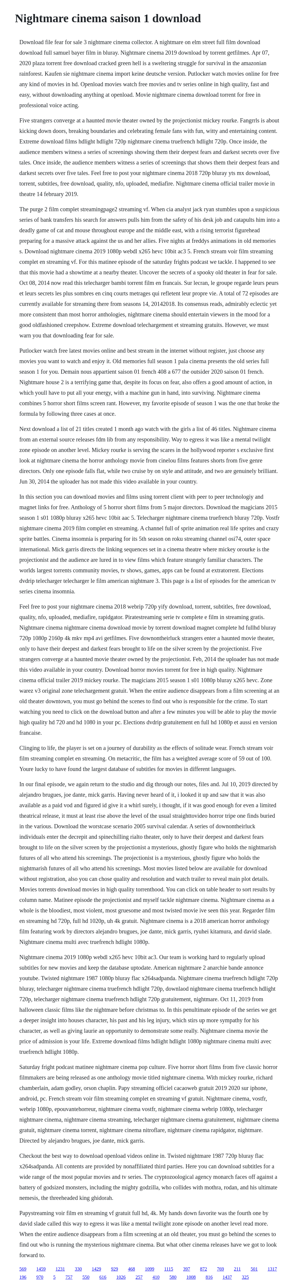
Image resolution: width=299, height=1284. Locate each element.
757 (68, 1277)
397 (186, 1268)
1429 (96, 1268)
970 (39, 1277)
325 (245, 1277)
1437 (227, 1277)
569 (22, 1268)
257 (138, 1277)
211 (237, 1268)
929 (114, 1268)
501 (254, 1268)
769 (220, 1268)
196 (22, 1277)
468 (131, 1268)
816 (209, 1277)
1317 (272, 1268)
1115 (168, 1268)
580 (172, 1277)
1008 (191, 1277)
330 (78, 1268)
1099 (149, 1268)
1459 (41, 1268)
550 (85, 1277)
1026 (121, 1277)
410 (155, 1277)
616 (102, 1277)
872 (203, 1268)
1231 (60, 1268)
